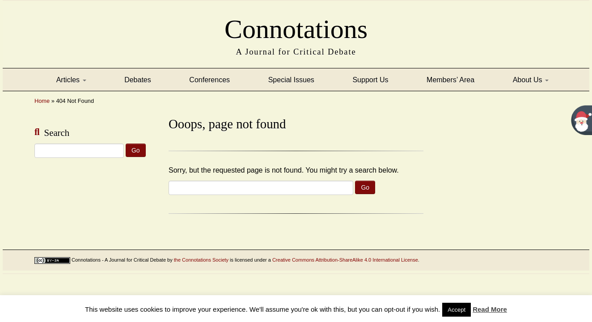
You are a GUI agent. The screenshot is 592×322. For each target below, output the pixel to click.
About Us (531, 80)
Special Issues (291, 80)
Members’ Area (450, 80)
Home (42, 100)
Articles (71, 80)
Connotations (296, 26)
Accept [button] (456, 309)
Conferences (209, 80)
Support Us (370, 80)
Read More (490, 309)
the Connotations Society (201, 260)
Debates (137, 80)
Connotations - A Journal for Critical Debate (119, 260)
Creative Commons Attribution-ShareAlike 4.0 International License (345, 260)
